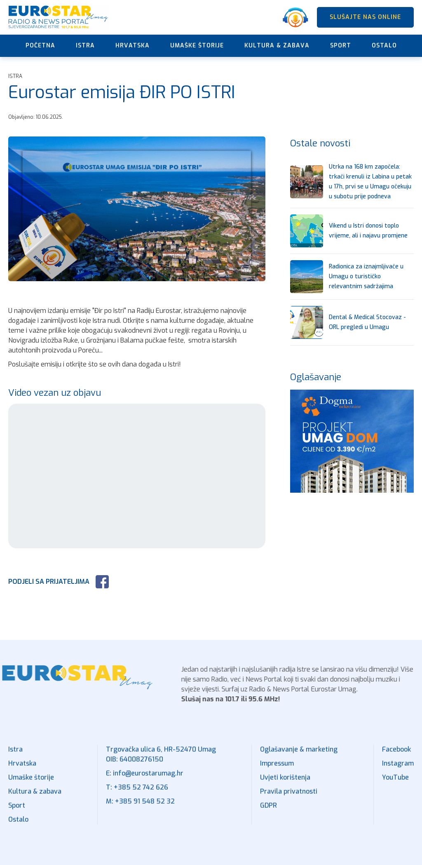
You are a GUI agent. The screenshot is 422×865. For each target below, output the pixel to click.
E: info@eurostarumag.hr (144, 779)
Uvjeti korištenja (285, 783)
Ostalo (384, 45)
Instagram (398, 769)
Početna (40, 45)
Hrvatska (132, 45)
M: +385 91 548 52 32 (140, 807)
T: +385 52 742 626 (137, 793)
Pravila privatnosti (288, 797)
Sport (340, 45)
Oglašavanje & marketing (299, 755)
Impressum (277, 769)
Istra (85, 45)
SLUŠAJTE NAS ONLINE (365, 17)
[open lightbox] (136, 208)
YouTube (395, 783)
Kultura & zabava (276, 45)
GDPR (268, 811)
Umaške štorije (197, 45)
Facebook (396, 755)
